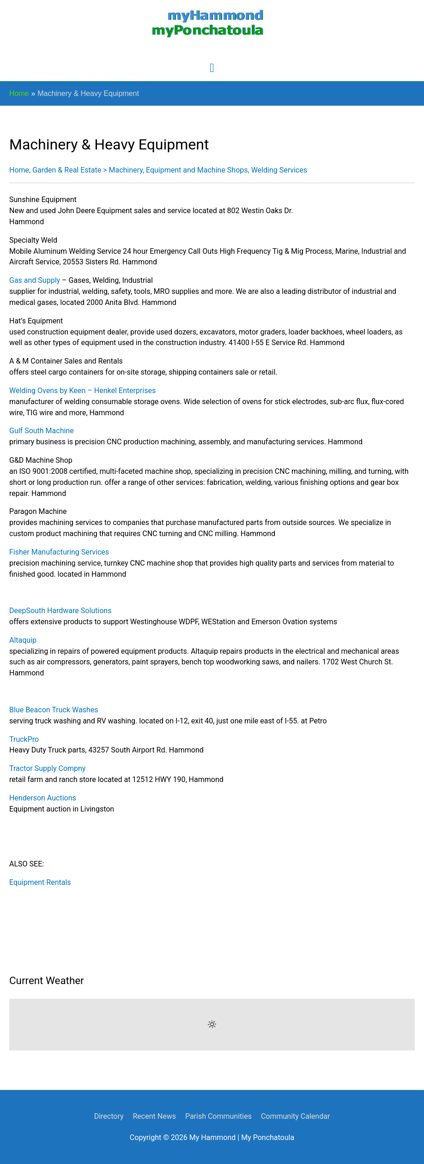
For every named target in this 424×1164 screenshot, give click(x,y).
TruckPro (24, 739)
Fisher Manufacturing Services (59, 552)
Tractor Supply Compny (47, 768)
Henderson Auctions (42, 798)
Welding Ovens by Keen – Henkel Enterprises (82, 390)
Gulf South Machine (41, 430)
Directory (109, 1116)
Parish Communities (218, 1116)
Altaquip (22, 640)
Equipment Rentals (40, 882)
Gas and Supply (34, 280)
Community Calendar (295, 1116)
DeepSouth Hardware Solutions (60, 610)
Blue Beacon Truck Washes (53, 709)
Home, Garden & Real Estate (55, 170)
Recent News (154, 1116)
